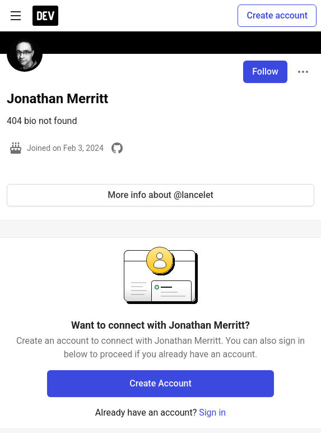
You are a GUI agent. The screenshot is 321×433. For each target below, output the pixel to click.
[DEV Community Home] (45, 15)
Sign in (212, 412)
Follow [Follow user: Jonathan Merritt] (265, 71)
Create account (277, 15)
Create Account (160, 383)
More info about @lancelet (160, 195)
